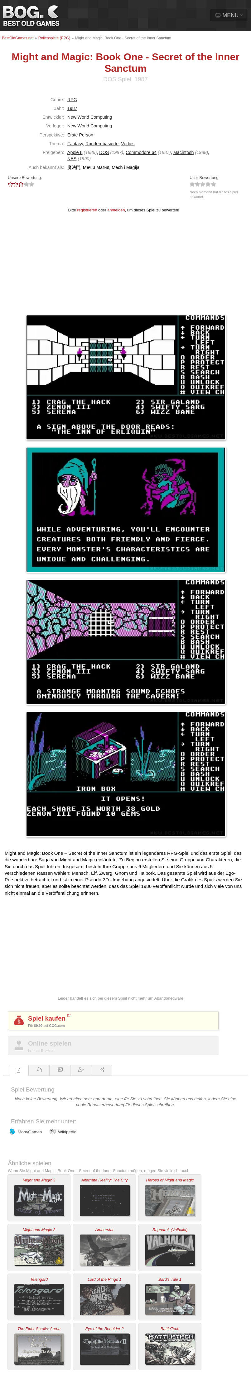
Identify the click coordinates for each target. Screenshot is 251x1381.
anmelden (116, 210)
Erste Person (80, 134)
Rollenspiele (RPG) (54, 38)
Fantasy (75, 143)
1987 (72, 108)
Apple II (75, 152)
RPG (72, 99)
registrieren (87, 210)
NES (72, 158)
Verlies (127, 143)
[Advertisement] (125, 267)
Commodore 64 (141, 152)
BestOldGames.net (17, 38)
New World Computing (89, 117)
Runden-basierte (101, 143)
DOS (104, 152)
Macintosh (183, 152)
